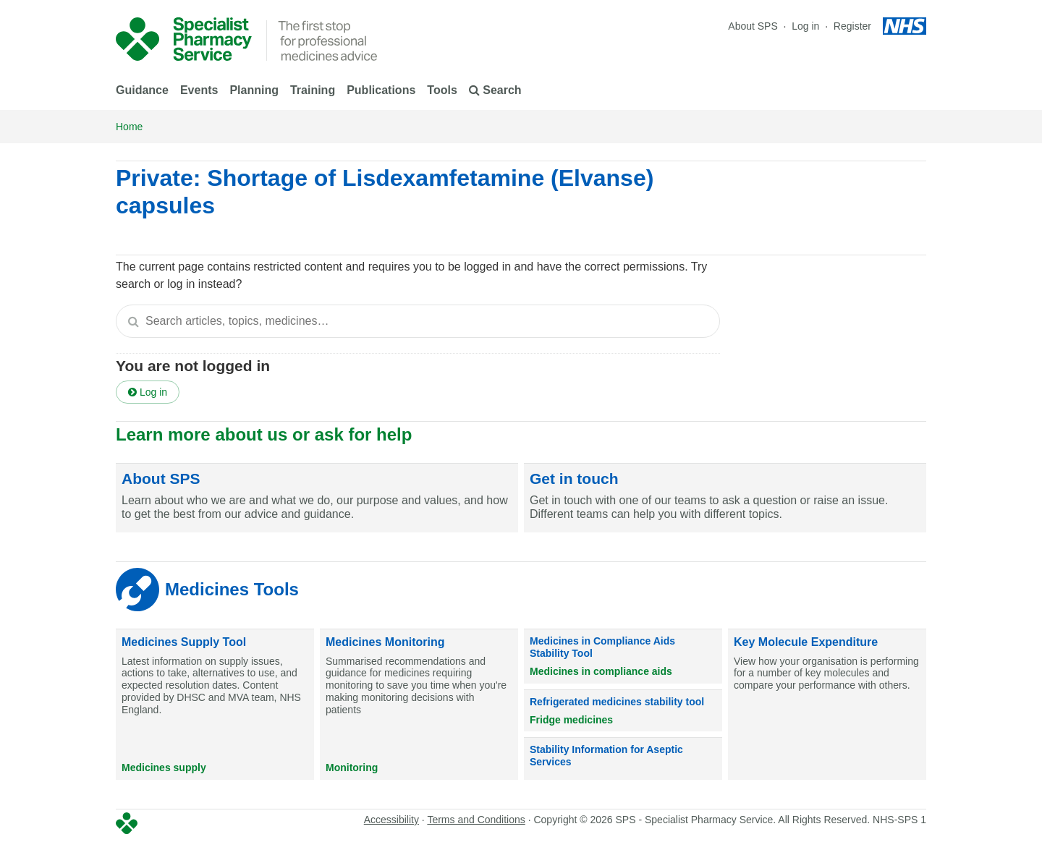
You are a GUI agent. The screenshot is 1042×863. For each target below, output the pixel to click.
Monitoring (352, 767)
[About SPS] (317, 498)
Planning (254, 90)
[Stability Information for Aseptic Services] (623, 759)
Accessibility (391, 819)
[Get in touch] (725, 498)
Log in (807, 26)
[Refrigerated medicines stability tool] (623, 711)
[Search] (133, 321)
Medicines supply (164, 767)
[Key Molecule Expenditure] (827, 704)
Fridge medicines (571, 720)
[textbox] (418, 321)
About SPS (753, 26)
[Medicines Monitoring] (419, 704)
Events (199, 90)
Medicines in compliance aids (601, 671)
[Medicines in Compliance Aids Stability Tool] (623, 656)
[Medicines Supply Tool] (215, 704)
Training (312, 90)
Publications (381, 90)
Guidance (142, 90)
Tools (442, 90)
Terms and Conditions (476, 819)
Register (852, 26)
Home (129, 126)
